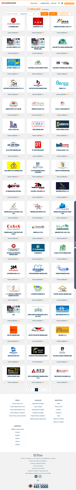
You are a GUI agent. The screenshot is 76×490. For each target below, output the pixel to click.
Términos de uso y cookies (38, 468)
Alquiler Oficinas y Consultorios (38, 415)
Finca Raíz (34, 3)
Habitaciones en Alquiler (38, 412)
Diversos (17, 441)
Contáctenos (58, 412)
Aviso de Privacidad (38, 466)
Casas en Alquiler (38, 406)
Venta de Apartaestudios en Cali (17, 409)
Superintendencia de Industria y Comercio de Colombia (38, 473)
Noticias (54, 3)
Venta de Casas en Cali (17, 403)
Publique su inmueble (69, 3)
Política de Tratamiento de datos (38, 463)
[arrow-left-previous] (33, 389)
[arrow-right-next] (43, 389)
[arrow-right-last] (48, 389)
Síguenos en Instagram (58, 422)
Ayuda (58, 415)
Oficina (58, 403)
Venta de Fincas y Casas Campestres (17, 415)
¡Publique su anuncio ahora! (17, 429)
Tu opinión (75, 244)
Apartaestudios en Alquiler (38, 409)
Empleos (17, 438)
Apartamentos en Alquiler (38, 403)
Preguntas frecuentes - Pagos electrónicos (38, 471)
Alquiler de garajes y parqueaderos (38, 418)
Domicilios (58, 409)
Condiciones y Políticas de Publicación (38, 461)
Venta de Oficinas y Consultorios (17, 412)
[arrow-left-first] (28, 389)
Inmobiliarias (45, 3)
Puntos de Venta (58, 406)
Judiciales (17, 444)
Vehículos (17, 435)
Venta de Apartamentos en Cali (17, 406)
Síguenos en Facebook (58, 418)
